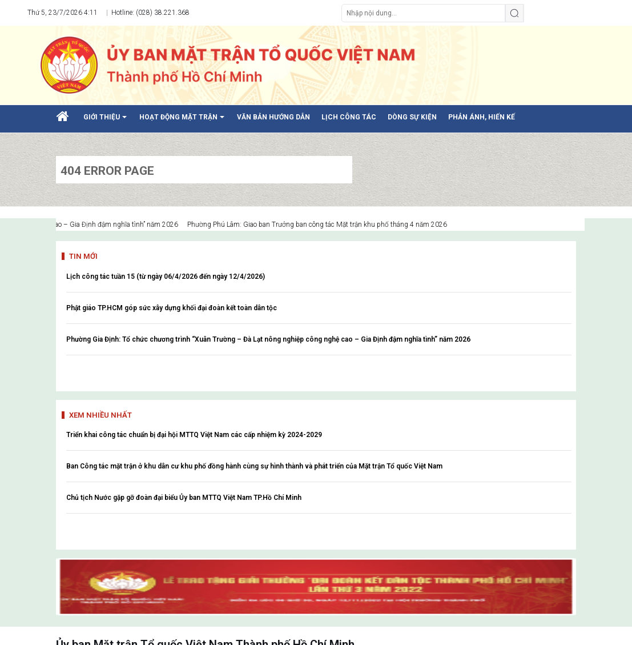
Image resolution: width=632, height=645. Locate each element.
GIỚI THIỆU (107, 121)
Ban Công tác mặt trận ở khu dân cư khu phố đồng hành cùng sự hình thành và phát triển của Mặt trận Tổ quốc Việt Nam (254, 466)
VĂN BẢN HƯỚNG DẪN (273, 117)
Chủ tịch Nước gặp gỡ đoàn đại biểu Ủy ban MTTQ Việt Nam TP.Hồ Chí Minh (183, 498)
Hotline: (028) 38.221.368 (150, 13)
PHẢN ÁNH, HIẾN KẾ (481, 117)
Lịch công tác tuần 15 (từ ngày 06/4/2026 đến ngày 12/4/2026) (165, 277)
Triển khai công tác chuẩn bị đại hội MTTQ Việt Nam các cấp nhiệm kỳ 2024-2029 (194, 435)
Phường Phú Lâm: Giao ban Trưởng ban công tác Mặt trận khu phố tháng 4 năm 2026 (324, 225)
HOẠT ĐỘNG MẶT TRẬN (183, 121)
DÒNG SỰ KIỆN (412, 117)
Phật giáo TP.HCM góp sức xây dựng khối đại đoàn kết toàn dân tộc (171, 308)
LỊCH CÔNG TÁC (348, 117)
